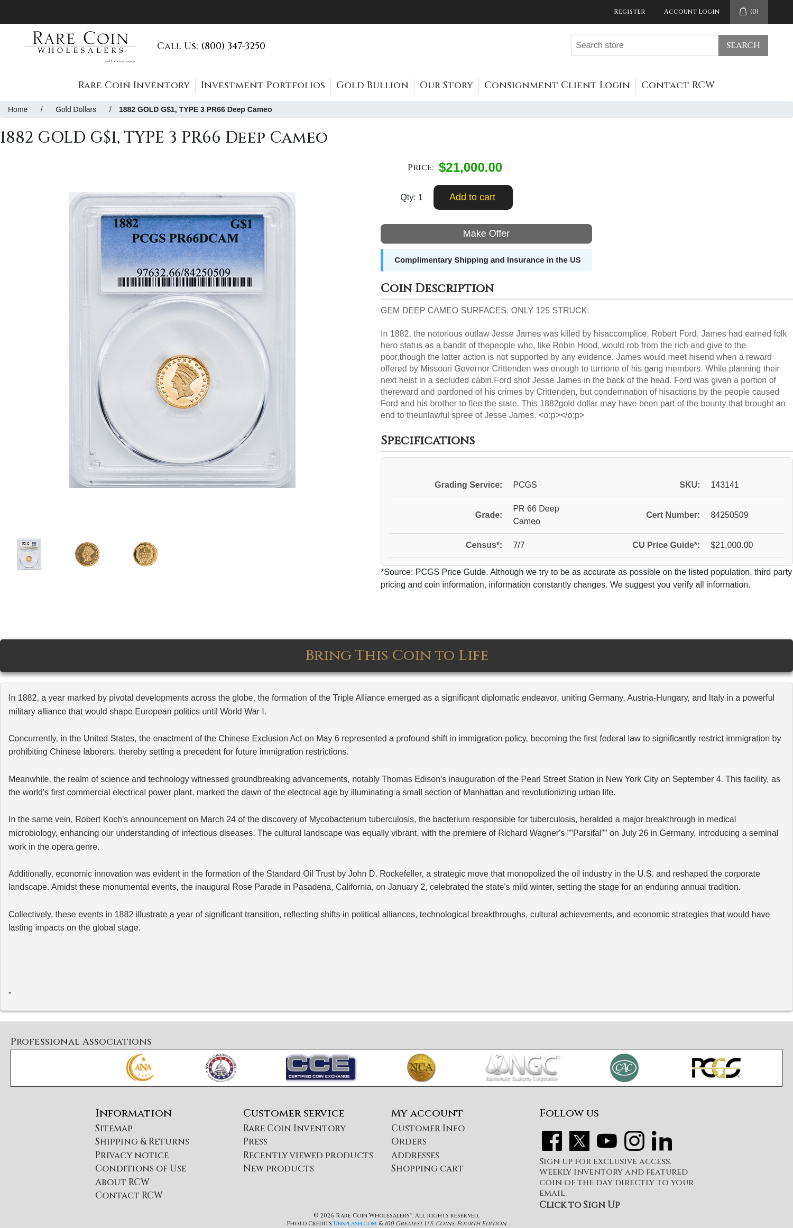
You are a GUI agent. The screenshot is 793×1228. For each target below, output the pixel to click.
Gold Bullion (372, 85)
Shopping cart (427, 1168)
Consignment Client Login (557, 85)
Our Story (446, 85)
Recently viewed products (308, 1155)
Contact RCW (678, 85)
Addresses (415, 1155)
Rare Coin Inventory (134, 85)
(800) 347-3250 (233, 46)
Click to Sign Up (579, 1205)
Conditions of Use (140, 1168)
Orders (409, 1142)
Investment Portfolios (263, 85)
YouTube (607, 1141)
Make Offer (486, 233)
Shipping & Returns (142, 1142)
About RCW (122, 1182)
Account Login (692, 11)
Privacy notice (132, 1155)
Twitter (579, 1141)
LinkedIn (662, 1141)
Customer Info (428, 1128)
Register (629, 11)
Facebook (552, 1141)
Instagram (634, 1141)
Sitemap (114, 1128)
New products (278, 1168)
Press (255, 1142)
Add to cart (472, 197)
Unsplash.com (355, 1223)
